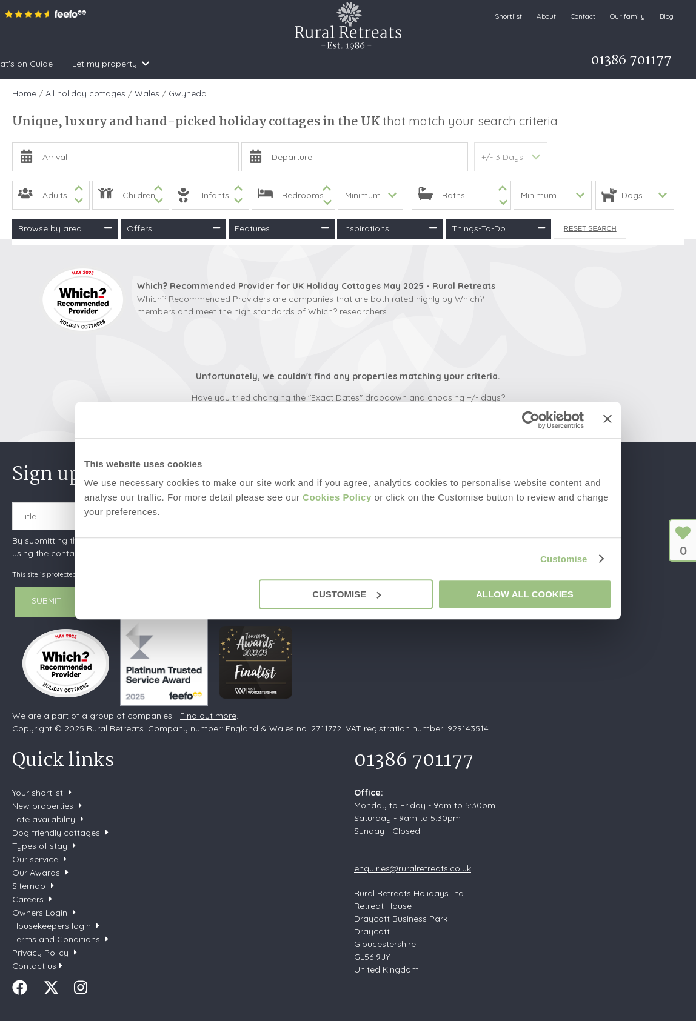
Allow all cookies (525, 594)
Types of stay (39, 845)
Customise (563, 559)
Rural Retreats (348, 26)
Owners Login (39, 912)
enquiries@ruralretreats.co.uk (412, 868)
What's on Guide (336, 63)
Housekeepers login (51, 925)
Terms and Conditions (56, 939)
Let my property (421, 63)
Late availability (43, 819)
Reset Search (590, 228)
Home (19, 63)
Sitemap (28, 885)
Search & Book (79, 63)
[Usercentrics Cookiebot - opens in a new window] (531, 420)
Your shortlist (37, 792)
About (546, 16)
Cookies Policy (337, 497)
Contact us (34, 965)
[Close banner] (607, 418)
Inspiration (157, 63)
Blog (667, 16)
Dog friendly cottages (56, 832)
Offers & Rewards (240, 63)
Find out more (208, 715)
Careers (28, 899)
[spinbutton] (51, 195)
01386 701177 (413, 760)
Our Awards (36, 872)
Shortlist (508, 16)
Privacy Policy (40, 952)
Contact (583, 16)
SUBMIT (47, 600)
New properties (44, 805)
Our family (627, 16)
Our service (35, 859)
